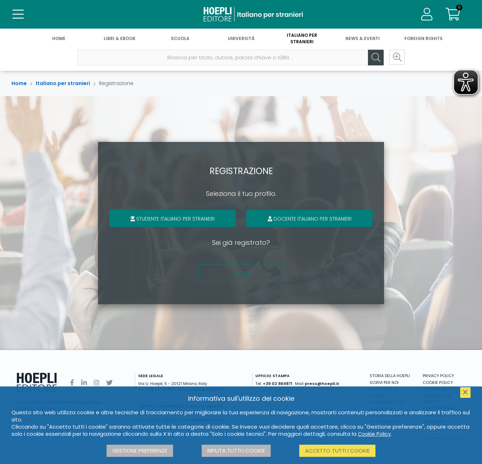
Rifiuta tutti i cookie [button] (236, 450)
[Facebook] (72, 382)
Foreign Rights (423, 38)
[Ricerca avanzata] (397, 57)
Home (58, 38)
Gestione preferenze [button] (139, 450)
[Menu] (17, 14)
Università (241, 38)
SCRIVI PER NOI (384, 382)
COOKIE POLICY (438, 382)
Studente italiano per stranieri (173, 218)
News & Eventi (362, 38)
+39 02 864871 (277, 383)
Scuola (180, 38)
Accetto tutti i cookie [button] (337, 450)
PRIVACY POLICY (438, 376)
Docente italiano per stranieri (309, 218)
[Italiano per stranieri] (241, 14)
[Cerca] (375, 57)
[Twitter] (109, 382)
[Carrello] (452, 14)
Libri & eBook (120, 38)
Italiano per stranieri (302, 38)
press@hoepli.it (322, 383)
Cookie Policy (374, 434)
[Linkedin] (84, 382)
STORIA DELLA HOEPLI (390, 376)
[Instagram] (96, 382)
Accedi (241, 273)
